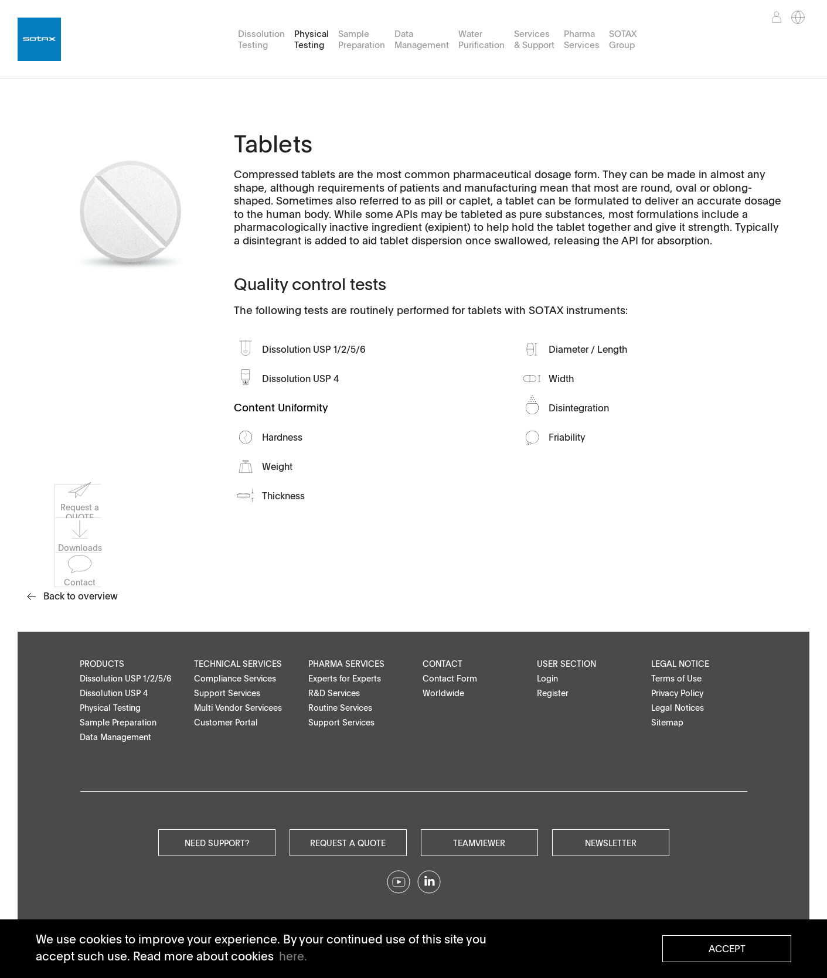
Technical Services (238, 663)
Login (547, 678)
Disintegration (579, 408)
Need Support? (217, 842)
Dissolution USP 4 (300, 378)
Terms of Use (676, 678)
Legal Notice (680, 663)
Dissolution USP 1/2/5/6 (314, 349)
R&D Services (334, 692)
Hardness (282, 437)
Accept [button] (727, 948)
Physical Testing (311, 39)
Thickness (283, 496)
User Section (566, 663)
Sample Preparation (361, 39)
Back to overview (72, 596)
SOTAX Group (623, 39)
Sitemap (667, 722)
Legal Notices (677, 707)
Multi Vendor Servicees (238, 707)
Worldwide (443, 692)
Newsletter (611, 842)
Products (102, 663)
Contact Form (450, 678)
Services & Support (534, 39)
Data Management (421, 39)
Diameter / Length (588, 349)
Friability (567, 437)
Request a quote (348, 842)
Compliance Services (235, 678)
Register (553, 692)
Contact (442, 663)
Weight (277, 466)
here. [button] (293, 956)
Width (561, 378)
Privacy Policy (677, 692)
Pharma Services (582, 39)
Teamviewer (479, 842)
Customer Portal (226, 722)
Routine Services (340, 707)
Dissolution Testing (261, 39)
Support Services (227, 692)
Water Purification (481, 39)
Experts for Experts (344, 678)
